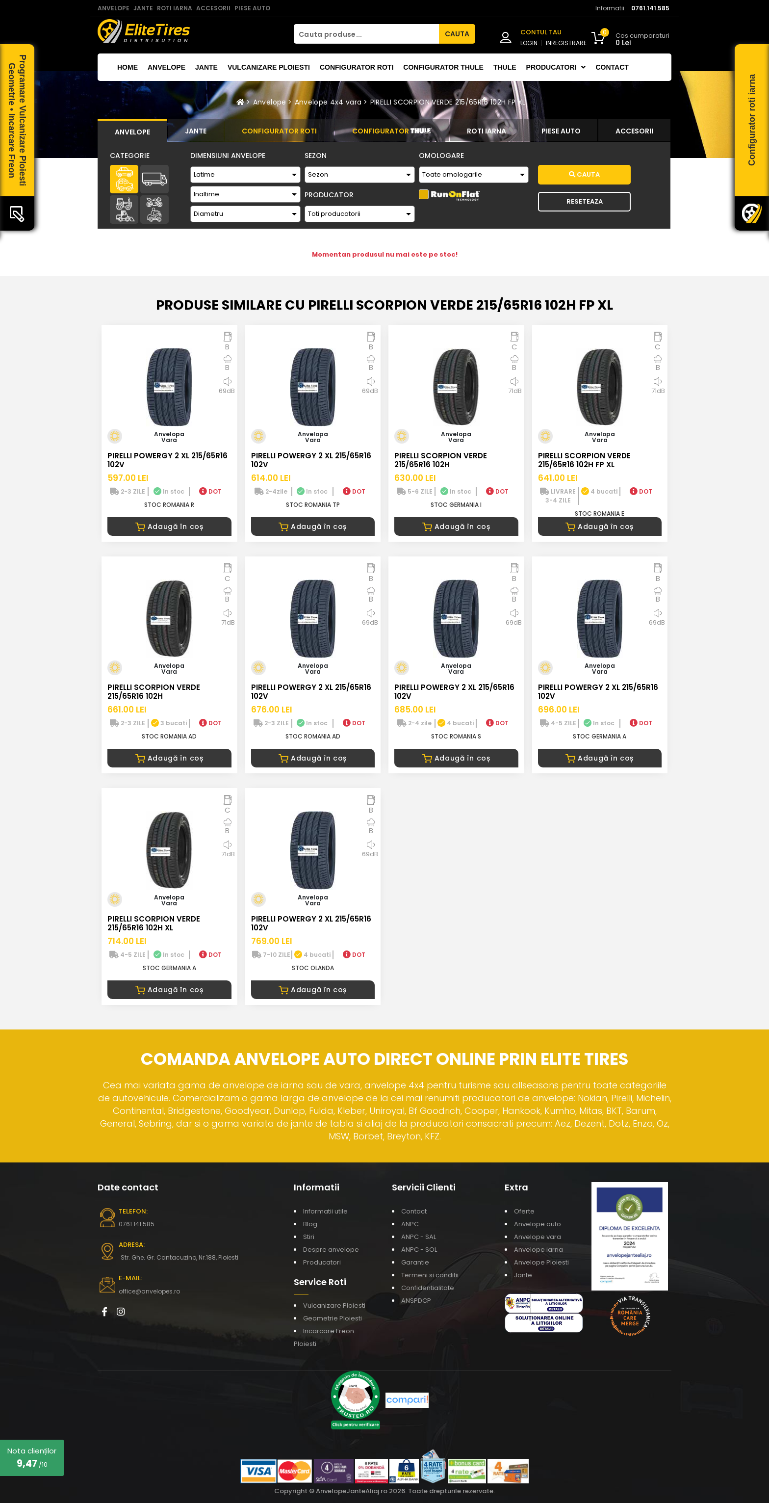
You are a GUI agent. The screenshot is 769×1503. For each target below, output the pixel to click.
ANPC (410, 1224)
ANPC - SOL (419, 1249)
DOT (210, 491)
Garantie (415, 1262)
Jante (206, 67)
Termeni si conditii (430, 1275)
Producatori (322, 1262)
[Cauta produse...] (366, 34)
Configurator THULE (443, 67)
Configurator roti (356, 67)
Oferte (524, 1211)
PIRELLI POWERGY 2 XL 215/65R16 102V (167, 460)
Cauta (584, 174)
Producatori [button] (556, 67)
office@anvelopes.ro (149, 1291)
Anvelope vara (537, 1236)
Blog (310, 1224)
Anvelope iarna (538, 1249)
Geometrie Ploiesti (332, 1318)
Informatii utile (325, 1211)
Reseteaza (584, 201)
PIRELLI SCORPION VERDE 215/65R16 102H (440, 460)
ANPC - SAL (418, 1236)
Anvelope (166, 67)
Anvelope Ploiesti (541, 1262)
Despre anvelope (331, 1249)
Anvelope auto (537, 1224)
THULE (504, 67)
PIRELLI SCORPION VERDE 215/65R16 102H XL (153, 923)
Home (127, 67)
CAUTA (457, 34)
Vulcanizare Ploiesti (269, 67)
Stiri (308, 1236)
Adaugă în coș (169, 526)
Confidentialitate (427, 1287)
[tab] (132, 130)
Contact (611, 67)
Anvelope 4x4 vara (328, 102)
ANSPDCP (416, 1300)
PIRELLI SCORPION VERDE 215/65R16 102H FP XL (448, 102)
